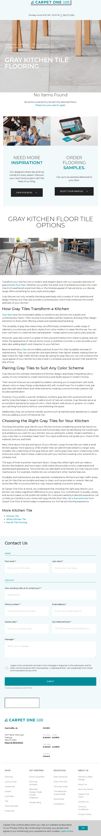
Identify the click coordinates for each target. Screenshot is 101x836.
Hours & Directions (14, 743)
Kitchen (43, 44)
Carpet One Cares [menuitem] (83, 795)
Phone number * (12, 604)
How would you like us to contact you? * (23, 588)
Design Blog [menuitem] (35, 802)
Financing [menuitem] (9, 811)
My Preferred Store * (61, 622)
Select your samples (74, 191)
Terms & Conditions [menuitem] (83, 808)
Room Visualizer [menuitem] (37, 777)
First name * (10, 561)
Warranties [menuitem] (59, 799)
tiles (24, 349)
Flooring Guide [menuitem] (61, 786)
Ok (83, 828)
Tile (34, 44)
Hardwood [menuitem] (10, 786)
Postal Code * (11, 622)
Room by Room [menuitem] (85, 789)
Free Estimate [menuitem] (11, 806)
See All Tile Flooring (16, 522)
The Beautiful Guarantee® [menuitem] (60, 792)
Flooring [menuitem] (9, 777)
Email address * (59, 604)
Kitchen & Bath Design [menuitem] (85, 778)
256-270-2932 (68, 15)
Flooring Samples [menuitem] (33, 783)
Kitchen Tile (12, 516)
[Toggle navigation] (4, 5)
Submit (50, 681)
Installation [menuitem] (59, 804)
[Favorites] (94, 5)
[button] (91, 5)
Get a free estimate (78, 498)
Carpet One (10, 44)
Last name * (57, 561)
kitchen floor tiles (16, 285)
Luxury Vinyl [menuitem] (10, 781)
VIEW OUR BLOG (26, 192)
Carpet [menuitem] (8, 791)
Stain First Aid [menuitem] (60, 781)
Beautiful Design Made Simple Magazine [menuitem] (35, 793)
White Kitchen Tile (16, 519)
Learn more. (66, 831)
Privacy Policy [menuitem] (84, 814)
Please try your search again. (50, 105)
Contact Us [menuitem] (83, 802)
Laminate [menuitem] (9, 796)
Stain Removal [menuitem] (60, 777)
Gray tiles (7, 315)
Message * (9, 639)
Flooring (24, 44)
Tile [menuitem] (6, 801)
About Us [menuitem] (82, 784)
